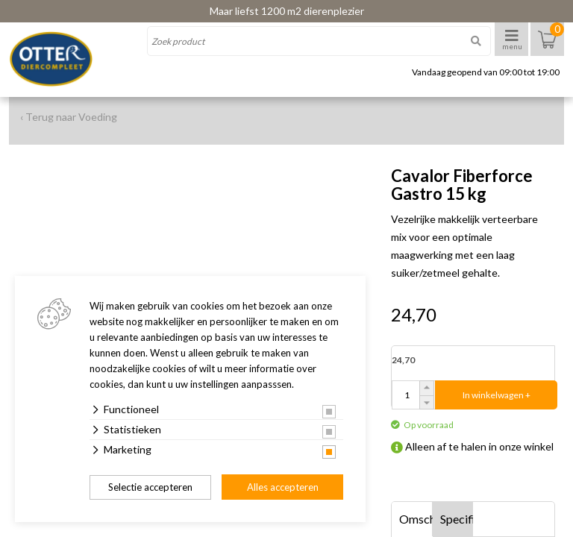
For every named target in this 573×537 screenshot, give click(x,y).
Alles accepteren (283, 487)
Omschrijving (416, 519)
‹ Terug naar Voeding (68, 116)
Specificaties (457, 519)
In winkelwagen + (496, 395)
